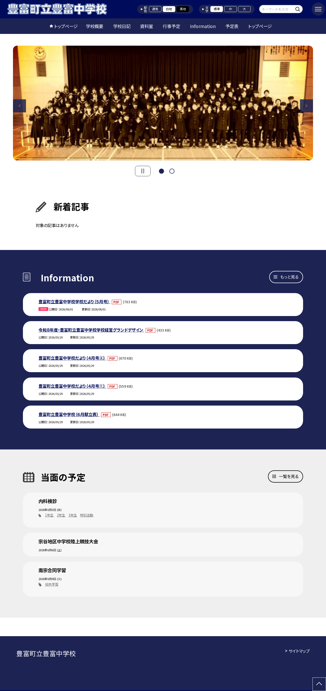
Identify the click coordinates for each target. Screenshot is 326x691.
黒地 (183, 9)
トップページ (66, 26)
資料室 (146, 26)
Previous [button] (19, 105)
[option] (163, 103)
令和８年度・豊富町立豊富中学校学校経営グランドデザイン (91, 330)
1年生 (49, 515)
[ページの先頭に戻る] (319, 684)
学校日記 (121, 26)
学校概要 (94, 26)
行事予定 (171, 26)
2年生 (61, 515)
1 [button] (161, 170)
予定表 (231, 26)
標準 (217, 9)
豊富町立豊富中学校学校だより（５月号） (74, 301)
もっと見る (289, 277)
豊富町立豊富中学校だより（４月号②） (72, 358)
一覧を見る (288, 476)
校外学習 (51, 584)
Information (203, 26)
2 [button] (171, 170)
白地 (169, 9)
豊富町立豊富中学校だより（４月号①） (72, 386)
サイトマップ (299, 651)
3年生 (73, 515)
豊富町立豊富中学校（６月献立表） (69, 414)
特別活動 (86, 515)
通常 (155, 9)
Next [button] (306, 105)
